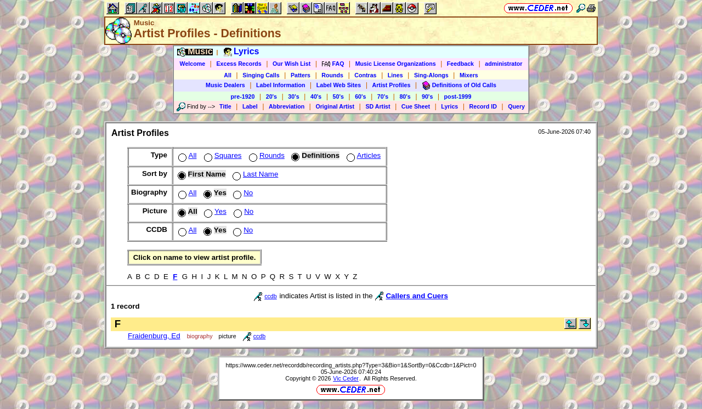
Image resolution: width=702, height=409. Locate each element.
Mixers (469, 75)
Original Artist (334, 106)
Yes (214, 211)
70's (382, 96)
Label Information (280, 85)
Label (250, 106)
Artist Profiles (391, 85)
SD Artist (377, 106)
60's (360, 96)
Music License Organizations (395, 63)
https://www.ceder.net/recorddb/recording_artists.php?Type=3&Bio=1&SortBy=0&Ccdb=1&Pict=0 (350, 365)
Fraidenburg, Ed (154, 336)
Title (225, 106)
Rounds (332, 75)
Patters (300, 75)
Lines (395, 75)
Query (516, 106)
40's (315, 96)
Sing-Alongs (431, 75)
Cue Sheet (415, 106)
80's (404, 96)
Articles (362, 155)
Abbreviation (286, 106)
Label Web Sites (338, 85)
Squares (222, 155)
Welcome (193, 63)
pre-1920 (243, 96)
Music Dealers (225, 85)
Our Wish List (291, 63)
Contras (365, 75)
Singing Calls (261, 75)
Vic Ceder (346, 378)
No (242, 193)
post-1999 (458, 96)
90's (427, 96)
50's (338, 96)
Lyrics (449, 106)
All (227, 75)
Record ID (483, 106)
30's (293, 96)
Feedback (460, 63)
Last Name (254, 174)
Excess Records (238, 63)
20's (271, 96)
